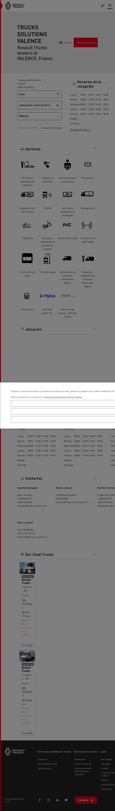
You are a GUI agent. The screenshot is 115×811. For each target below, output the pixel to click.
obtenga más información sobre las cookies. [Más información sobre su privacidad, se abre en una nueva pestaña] (63, 397)
